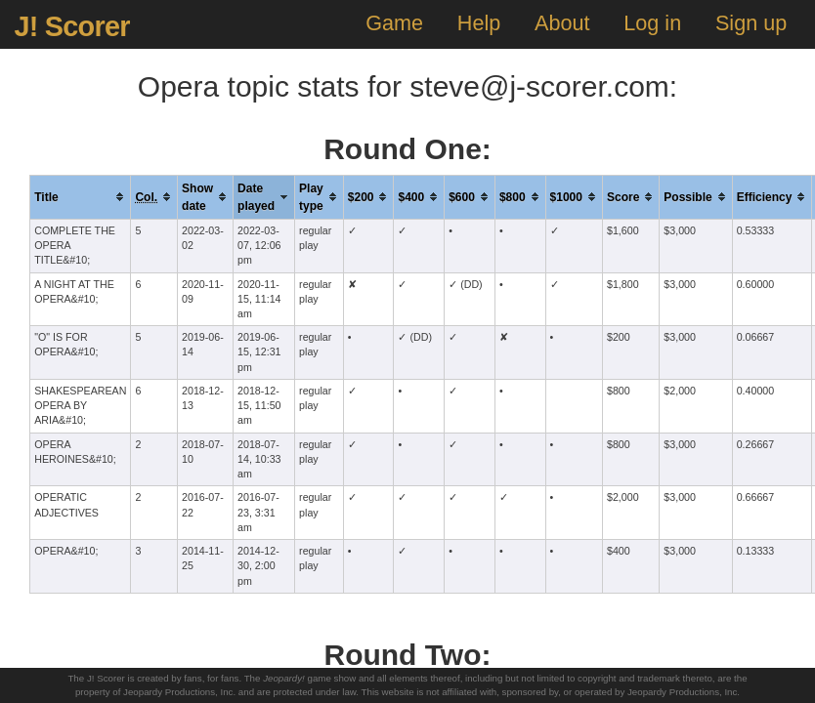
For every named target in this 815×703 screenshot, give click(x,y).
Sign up (751, 23)
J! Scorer (71, 26)
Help (478, 23)
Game (394, 23)
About (562, 23)
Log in (652, 23)
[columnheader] (80, 197)
